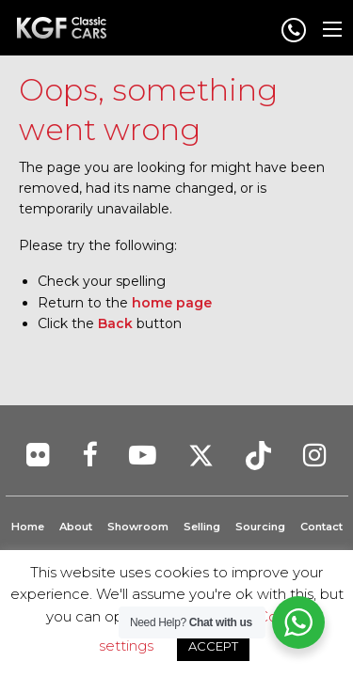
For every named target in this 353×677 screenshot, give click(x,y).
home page (172, 302)
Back (115, 323)
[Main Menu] (332, 29)
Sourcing (260, 526)
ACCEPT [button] (213, 645)
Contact (321, 526)
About (75, 526)
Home (27, 526)
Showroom (137, 526)
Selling (202, 526)
